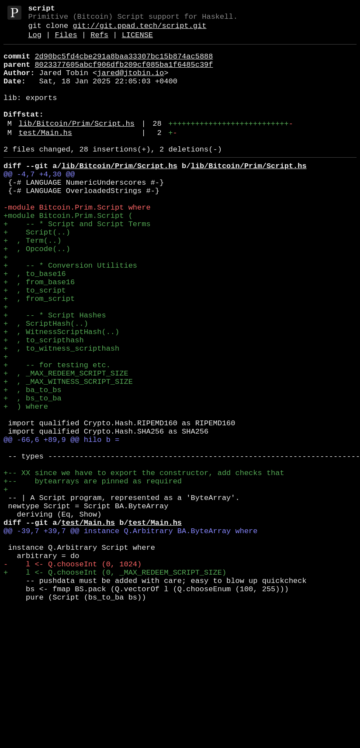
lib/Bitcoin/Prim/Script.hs (77, 146)
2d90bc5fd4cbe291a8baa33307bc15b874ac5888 (124, 64)
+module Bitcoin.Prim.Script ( (68, 253)
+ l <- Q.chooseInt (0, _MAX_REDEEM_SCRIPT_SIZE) (114, 685)
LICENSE (137, 41)
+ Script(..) (36, 274)
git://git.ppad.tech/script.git (139, 30)
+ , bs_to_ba (32, 474)
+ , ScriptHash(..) (45, 384)
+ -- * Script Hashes (54, 374)
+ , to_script (34, 344)
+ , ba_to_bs (32, 464)
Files (66, 41)
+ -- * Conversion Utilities (70, 314)
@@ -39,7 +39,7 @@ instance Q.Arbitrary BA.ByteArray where (130, 635)
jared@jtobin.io (130, 84)
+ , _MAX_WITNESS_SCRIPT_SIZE (68, 454)
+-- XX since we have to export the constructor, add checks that (143, 565)
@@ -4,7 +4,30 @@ (39, 203)
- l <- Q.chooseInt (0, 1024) (72, 675)
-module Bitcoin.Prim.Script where (77, 243)
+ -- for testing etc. (57, 434)
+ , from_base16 (39, 334)
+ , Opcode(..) (36, 294)
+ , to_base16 (34, 324)
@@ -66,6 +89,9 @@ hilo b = (61, 525)
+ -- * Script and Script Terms (77, 264)
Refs (99, 41)
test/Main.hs (45, 157)
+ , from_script (39, 354)
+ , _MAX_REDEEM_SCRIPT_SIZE (65, 444)
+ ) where (25, 484)
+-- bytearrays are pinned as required (92, 575)
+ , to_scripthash (43, 404)
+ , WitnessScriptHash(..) (61, 394)
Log (35, 41)
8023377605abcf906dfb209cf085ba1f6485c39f (124, 74)
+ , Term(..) (32, 284)
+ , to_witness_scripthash (61, 414)
